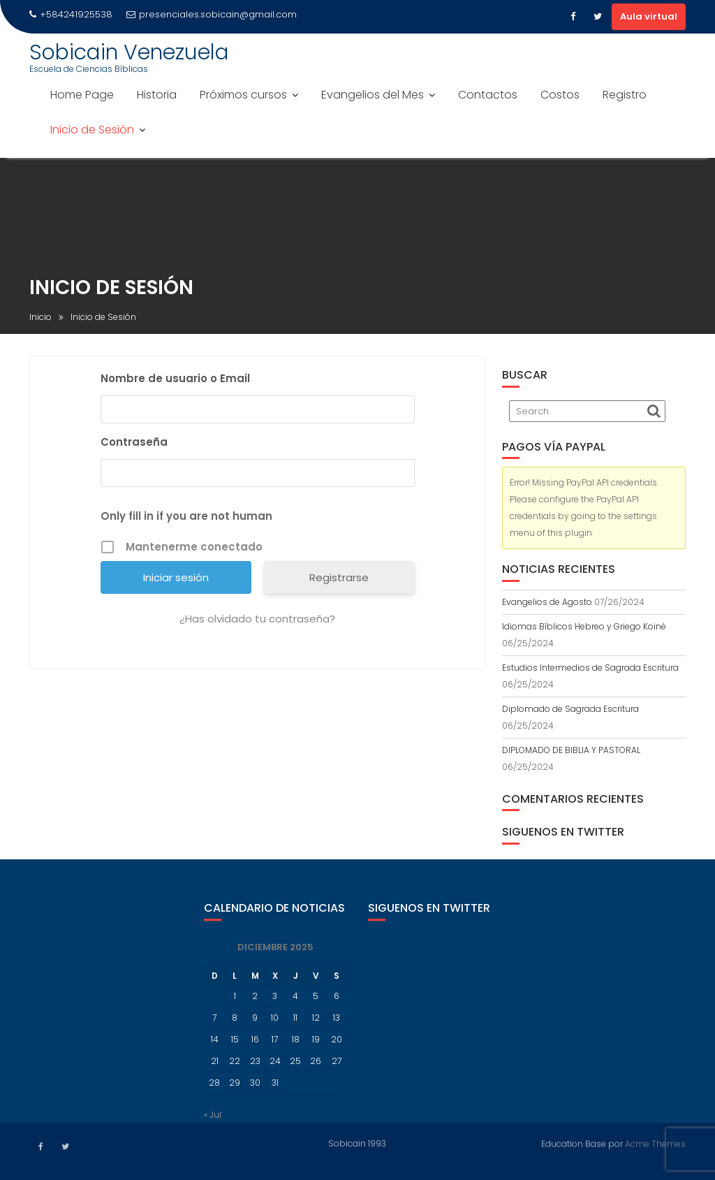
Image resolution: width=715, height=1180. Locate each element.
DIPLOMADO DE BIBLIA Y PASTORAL (571, 750)
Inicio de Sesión (92, 130)
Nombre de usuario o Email (175, 379)
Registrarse (339, 578)
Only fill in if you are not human (186, 517)
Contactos (487, 95)
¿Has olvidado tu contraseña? (257, 620)
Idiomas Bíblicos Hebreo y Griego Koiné (584, 626)
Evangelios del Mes (372, 95)
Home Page (82, 95)
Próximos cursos (243, 95)
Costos (560, 95)
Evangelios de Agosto (547, 602)
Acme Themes (655, 1143)
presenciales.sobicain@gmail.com (211, 14)
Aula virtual (648, 16)
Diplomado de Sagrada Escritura (570, 709)
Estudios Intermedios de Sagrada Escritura (590, 667)
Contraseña (134, 443)
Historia (157, 95)
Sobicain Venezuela (129, 52)
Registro (625, 95)
